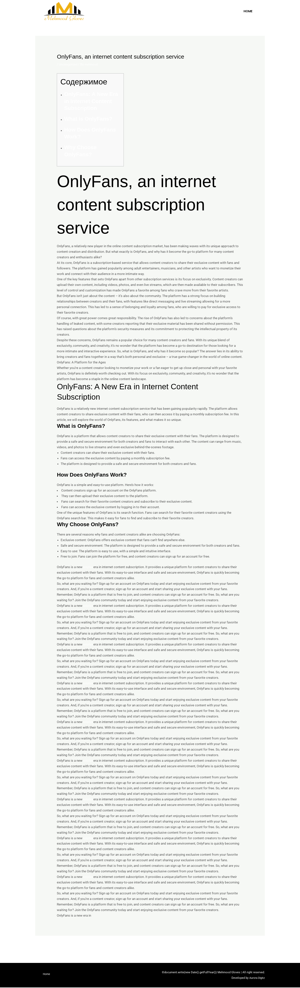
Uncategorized (69, 64)
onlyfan (88, 567)
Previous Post (48, 946)
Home (248, 11)
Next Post (255, 946)
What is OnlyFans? (88, 119)
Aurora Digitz (256, 978)
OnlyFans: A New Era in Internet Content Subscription (91, 101)
